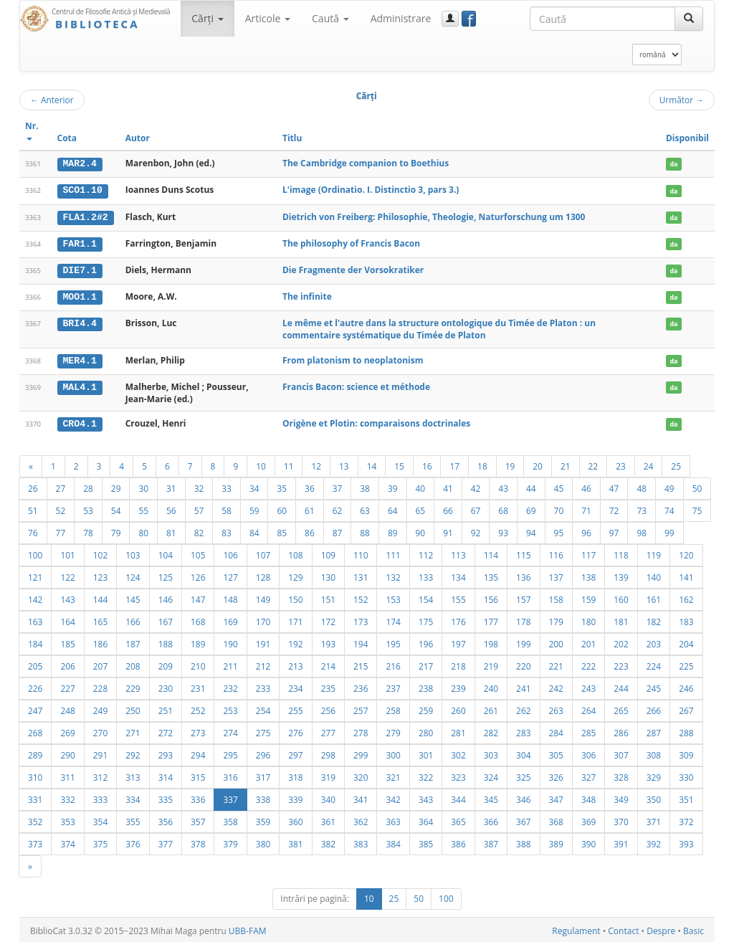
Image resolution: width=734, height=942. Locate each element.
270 (100, 730)
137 (556, 575)
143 (67, 597)
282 (491, 730)
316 (230, 775)
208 (132, 664)
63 (365, 508)
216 (393, 664)
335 (165, 797)
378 (198, 841)
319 (328, 775)
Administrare (401, 18)
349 (621, 797)
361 (328, 819)
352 (35, 819)
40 (421, 486)
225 (686, 664)
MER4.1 (79, 358)
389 (556, 841)
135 (491, 575)
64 (393, 508)
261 (491, 708)
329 (654, 775)
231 (198, 686)
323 (458, 775)
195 (393, 641)
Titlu (292, 138)
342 (393, 797)
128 (263, 575)
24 (649, 464)
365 (458, 819)
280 (426, 730)
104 (165, 552)
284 (556, 730)
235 (328, 686)
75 (697, 508)
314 (165, 775)
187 (132, 641)
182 (654, 619)
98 (642, 530)
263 (556, 708)
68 (503, 508)
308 (654, 752)
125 (165, 575)
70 (559, 508)
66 (448, 508)
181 (621, 619)
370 (621, 819)
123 (100, 575)
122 (67, 575)
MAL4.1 (79, 385)
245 (654, 686)
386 (458, 841)
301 (426, 752)
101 (67, 552)
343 (426, 797)
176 (458, 619)
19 (510, 464)
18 (482, 464)
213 (295, 664)
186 (100, 641)
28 (88, 486)
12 (316, 464)
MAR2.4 (79, 163)
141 (686, 575)
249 (100, 708)
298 (328, 752)
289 (35, 752)
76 (33, 530)
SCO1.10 (82, 190)
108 (295, 552)
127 (230, 575)
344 (458, 797)
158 (556, 597)
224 (654, 664)
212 (263, 664)
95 (559, 530)
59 (254, 508)
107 (263, 552)
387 (491, 841)
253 (230, 708)
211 (230, 664)
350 (654, 797)
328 (621, 775)
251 (165, 708)
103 (132, 552)
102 (100, 552)
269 (67, 730)
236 (360, 686)
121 (35, 575)
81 (171, 530)
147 (198, 597)
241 (523, 686)
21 (566, 464)
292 (132, 752)
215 (360, 664)
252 (198, 708)
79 (116, 530)
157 (523, 597)
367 (523, 819)
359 (263, 819)
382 (328, 841)
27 (61, 486)
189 (198, 641)
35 (282, 486)
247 (35, 708)
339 (295, 797)
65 (421, 508)
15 (399, 464)
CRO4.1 (79, 421)
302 (458, 752)
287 (654, 730)
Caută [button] (330, 18)
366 (491, 819)
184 (35, 641)
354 (100, 819)
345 (491, 797)
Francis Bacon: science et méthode (356, 385)
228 (100, 686)
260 (458, 708)
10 (261, 464)
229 (132, 686)
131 (360, 575)
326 (556, 775)
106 (230, 552)
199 (523, 641)
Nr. (32, 130)
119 (654, 552)
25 (676, 464)
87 (338, 530)
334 (132, 797)
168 (198, 619)
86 (310, 530)
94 (531, 530)
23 (621, 464)
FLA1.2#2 (85, 216)
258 (393, 708)
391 (621, 841)
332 (67, 797)
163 (35, 619)
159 (588, 597)
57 (199, 508)
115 (523, 552)
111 (393, 552)
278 (360, 730)
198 (491, 641)
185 (67, 641)
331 (35, 797)
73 (642, 508)
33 (226, 486)
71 (586, 508)
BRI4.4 (79, 321)
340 (328, 797)
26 (33, 486)
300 (393, 752)
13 (344, 464)
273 (198, 730)
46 (586, 486)
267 (686, 708)
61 (310, 508)
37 (338, 486)
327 (588, 775)
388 (523, 841)
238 (426, 686)
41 (448, 486)
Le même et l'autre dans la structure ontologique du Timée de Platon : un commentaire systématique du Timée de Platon (439, 327)
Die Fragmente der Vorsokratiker (353, 268)
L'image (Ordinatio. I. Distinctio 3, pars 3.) (370, 190)
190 (230, 641)
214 (328, 664)
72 (614, 508)
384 (393, 841)
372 (686, 819)
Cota (67, 138)
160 (621, 597)
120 (686, 552)
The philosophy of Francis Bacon (351, 243)
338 (263, 797)
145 (132, 597)
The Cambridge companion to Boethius (365, 163)
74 (669, 508)
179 (556, 619)
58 (226, 508)
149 (263, 597)
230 (165, 686)
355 (132, 819)
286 (621, 730)
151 (328, 597)
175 (426, 619)
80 (143, 530)
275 (263, 730)
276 (295, 730)
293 (165, 752)
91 (448, 530)
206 (67, 664)
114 (491, 552)
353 (67, 819)
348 (588, 797)
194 (360, 641)
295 (230, 752)
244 (621, 686)
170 (263, 619)
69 (531, 508)
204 (686, 641)
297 (295, 752)
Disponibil (687, 138)
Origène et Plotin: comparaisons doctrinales (376, 421)
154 (426, 597)
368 (556, 819)
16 (427, 464)
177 (491, 619)
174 (393, 619)
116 (556, 552)
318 (295, 775)
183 (686, 619)
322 (426, 775)
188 (165, 641)
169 (230, 619)
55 (143, 508)
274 (230, 730)
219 (491, 664)
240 (491, 686)
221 (556, 664)
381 (295, 841)
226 (35, 686)
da (673, 163)
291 (100, 752)
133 (426, 575)
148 (230, 597)
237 (393, 686)
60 (282, 508)
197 (458, 641)
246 (686, 686)
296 (263, 752)
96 (586, 530)
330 (686, 775)
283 (523, 730)
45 (559, 486)
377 (165, 841)
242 (556, 686)
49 (669, 486)
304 (523, 752)
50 (697, 486)
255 (295, 708)
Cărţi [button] (207, 18)
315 (198, 775)
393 (686, 841)
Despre (661, 929)
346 (523, 797)
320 (360, 775)
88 (365, 530)
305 (556, 752)
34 (254, 486)
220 (523, 664)
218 (458, 664)
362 (360, 819)
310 (35, 775)
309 (686, 752)
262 (523, 708)
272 (165, 730)
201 (588, 641)
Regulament (576, 929)
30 (143, 486)
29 (116, 486)
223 (621, 664)
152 (360, 597)
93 (503, 530)
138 (588, 575)
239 (458, 686)
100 (35, 552)
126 (198, 575)
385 (426, 841)
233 (263, 686)
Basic (693, 929)
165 (100, 619)
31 (171, 486)
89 (393, 530)
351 (686, 797)
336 (198, 797)
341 (360, 797)
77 (61, 530)
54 (116, 508)
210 (198, 664)
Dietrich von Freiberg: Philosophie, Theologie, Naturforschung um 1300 (433, 216)
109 (328, 552)
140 (654, 575)
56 (171, 508)
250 (132, 708)
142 (35, 597)
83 (226, 530)
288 (686, 730)
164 (67, 619)
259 (426, 708)
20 (538, 464)
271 (132, 730)
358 (230, 819)
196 (426, 641)
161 (654, 597)
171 (295, 619)
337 (230, 797)
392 (654, 841)
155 (458, 597)
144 (100, 597)
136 (523, 575)
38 (365, 486)
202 (621, 641)
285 (588, 730)
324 (491, 775)
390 (588, 841)
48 (642, 486)
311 (67, 775)
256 (328, 708)
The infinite (307, 295)
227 (67, 686)
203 (654, 641)
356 (165, 819)
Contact (623, 929)
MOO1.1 (79, 295)
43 (503, 486)
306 (588, 752)
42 (476, 486)
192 (295, 641)
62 (338, 508)
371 (654, 819)
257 (360, 708)
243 (588, 686)
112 (426, 552)
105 (198, 552)
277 (328, 730)
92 (476, 530)
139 (621, 575)
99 (669, 530)
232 (230, 686)
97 (614, 530)
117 (588, 552)
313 (132, 775)
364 (426, 819)
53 (88, 508)
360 (295, 819)
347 (556, 797)
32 (199, 486)
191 (263, 641)
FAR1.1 (79, 243)
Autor (137, 138)
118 (621, 552)
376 (132, 841)
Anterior (52, 99)
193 (328, 641)
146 (165, 597)
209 (165, 664)
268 (35, 730)
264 (588, 708)
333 (100, 797)
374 (67, 841)
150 (295, 597)
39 (393, 486)
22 (593, 464)
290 (67, 752)
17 (454, 464)
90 (421, 530)
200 (556, 641)
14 (372, 464)
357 (198, 819)
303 (491, 752)
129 (295, 575)
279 (393, 730)
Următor (681, 99)
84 (254, 530)
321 (393, 775)
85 (282, 530)
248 (67, 708)
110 (360, 552)
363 (393, 819)
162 (686, 597)
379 (230, 841)
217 (426, 664)
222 (588, 664)
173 (360, 619)
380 (263, 841)
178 (523, 619)
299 (360, 752)
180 (588, 619)
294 (198, 752)
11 (289, 464)
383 (360, 841)
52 (61, 508)
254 (263, 708)
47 (614, 486)
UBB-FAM (248, 929)
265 (621, 708)
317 (263, 775)
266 (654, 708)
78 (88, 530)
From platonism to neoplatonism (353, 358)
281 (458, 730)
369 (588, 819)
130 (328, 575)
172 (328, 619)
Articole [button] (267, 18)
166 (132, 619)
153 (393, 597)
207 (100, 664)
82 (199, 530)
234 (295, 686)
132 (393, 575)
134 (458, 575)
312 (100, 775)
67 (476, 508)
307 (621, 752)
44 (531, 486)
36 (310, 486)
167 (165, 619)
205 (35, 664)
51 (33, 508)
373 (35, 841)
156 (491, 597)
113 (458, 552)
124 (132, 575)
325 (523, 775)
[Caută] (689, 18)
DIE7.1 (79, 268)
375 (100, 841)
